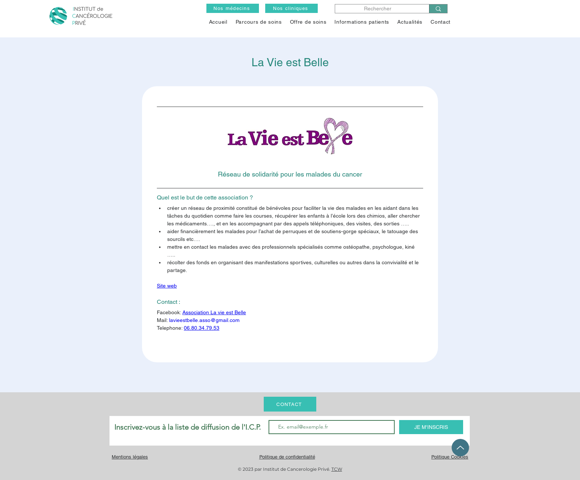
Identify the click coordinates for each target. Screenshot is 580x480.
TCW (336, 469)
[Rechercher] (378, 8)
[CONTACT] (290, 404)
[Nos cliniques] (291, 8)
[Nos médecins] (232, 8)
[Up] (460, 447)
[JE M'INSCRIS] (431, 427)
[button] (308, 22)
